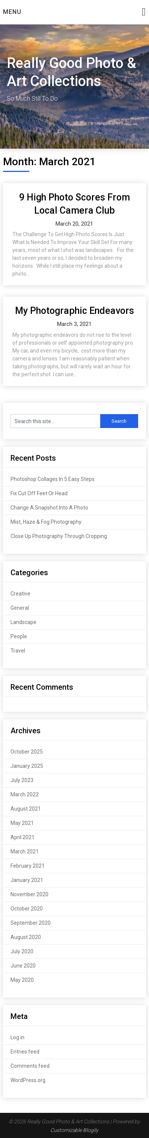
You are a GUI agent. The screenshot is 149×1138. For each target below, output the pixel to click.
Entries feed (25, 1052)
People (19, 636)
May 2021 (22, 823)
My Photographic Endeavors (74, 310)
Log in (17, 1037)
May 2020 (22, 980)
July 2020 (22, 951)
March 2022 (25, 794)
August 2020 (26, 937)
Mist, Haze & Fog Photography (46, 522)
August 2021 (26, 809)
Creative (20, 594)
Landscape (23, 622)
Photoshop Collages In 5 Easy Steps (53, 479)
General (20, 608)
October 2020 (27, 909)
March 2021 (25, 852)
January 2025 (27, 766)
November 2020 (29, 894)
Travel (18, 651)
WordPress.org (28, 1080)
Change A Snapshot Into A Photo (49, 508)
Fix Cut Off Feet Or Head (39, 493)
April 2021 (23, 837)
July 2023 (22, 780)
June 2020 (23, 966)
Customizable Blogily (74, 1130)
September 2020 (31, 923)
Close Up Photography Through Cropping (59, 536)
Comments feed (30, 1066)
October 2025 (27, 752)
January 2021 (27, 880)
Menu (12, 11)
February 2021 (28, 866)
